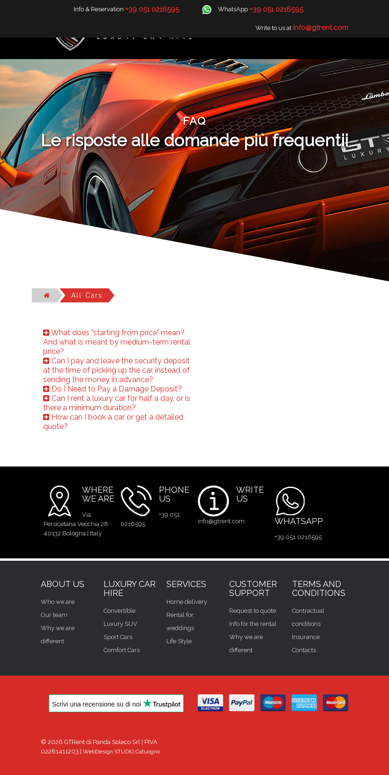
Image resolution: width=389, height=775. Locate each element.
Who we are (58, 601)
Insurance (306, 636)
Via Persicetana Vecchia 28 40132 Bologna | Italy (76, 524)
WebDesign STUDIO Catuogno (121, 751)
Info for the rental (253, 623)
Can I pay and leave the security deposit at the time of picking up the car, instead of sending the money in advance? (116, 370)
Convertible (119, 610)
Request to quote (252, 610)
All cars (87, 295)
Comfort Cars (122, 650)
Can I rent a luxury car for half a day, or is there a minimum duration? (116, 403)
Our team (54, 614)
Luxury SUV (120, 623)
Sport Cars (118, 636)
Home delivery (186, 601)
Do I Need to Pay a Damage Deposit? (112, 388)
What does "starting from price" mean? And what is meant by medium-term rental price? (116, 342)
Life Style (179, 641)
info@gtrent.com (221, 521)
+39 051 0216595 (298, 537)
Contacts (304, 650)
